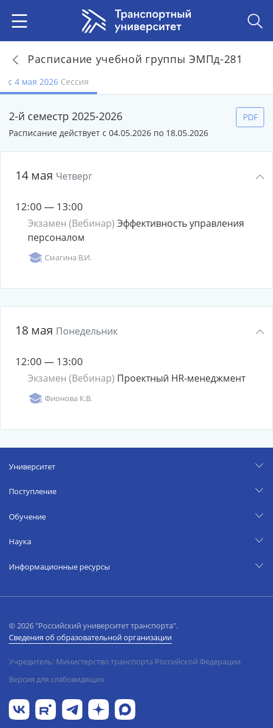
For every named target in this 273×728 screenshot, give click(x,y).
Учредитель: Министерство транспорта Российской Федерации (125, 661)
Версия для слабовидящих (57, 679)
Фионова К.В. (60, 398)
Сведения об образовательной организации (90, 637)
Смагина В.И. (60, 257)
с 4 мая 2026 (48, 81)
